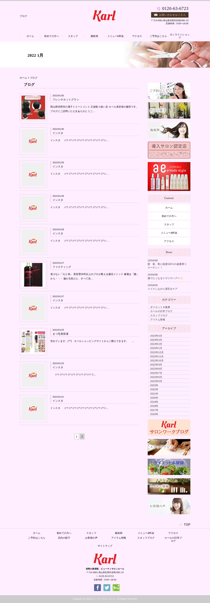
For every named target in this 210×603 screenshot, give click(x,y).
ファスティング (62, 266)
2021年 (154, 393)
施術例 (94, 36)
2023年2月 (156, 344)
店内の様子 (64, 537)
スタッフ (73, 36)
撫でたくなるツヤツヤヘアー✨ (165, 278)
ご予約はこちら (158, 36)
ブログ (34, 77)
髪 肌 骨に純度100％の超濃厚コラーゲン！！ (167, 266)
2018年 (154, 406)
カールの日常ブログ (161, 311)
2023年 (154, 385)
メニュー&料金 (115, 36)
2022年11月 (157, 356)
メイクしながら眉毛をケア (162, 288)
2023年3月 (156, 339)
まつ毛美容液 (60, 333)
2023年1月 (156, 348)
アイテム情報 (157, 319)
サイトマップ (105, 545)
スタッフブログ (159, 315)
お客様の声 (91, 537)
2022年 (154, 389)
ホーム (30, 36)
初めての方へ (51, 36)
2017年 (154, 410)
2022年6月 (156, 377)
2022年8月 (156, 368)
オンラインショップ (180, 36)
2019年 (154, 401)
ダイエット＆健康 (160, 307)
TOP (187, 524)
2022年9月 (156, 364)
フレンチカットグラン (66, 99)
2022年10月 (157, 360)
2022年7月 (156, 373)
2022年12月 (157, 352)
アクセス (137, 36)
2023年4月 (156, 335)
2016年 (154, 414)
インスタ (58, 132)
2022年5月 (156, 381)
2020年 (154, 397)
